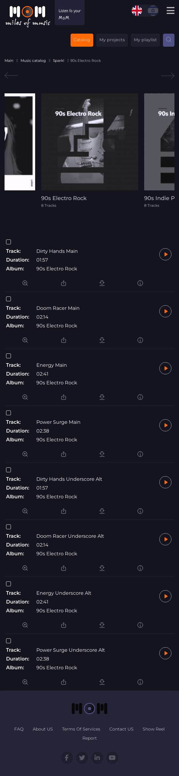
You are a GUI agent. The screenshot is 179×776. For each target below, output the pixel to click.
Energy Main (51, 365)
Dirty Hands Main (57, 251)
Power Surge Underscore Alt (70, 650)
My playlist (145, 39)
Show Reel (154, 729)
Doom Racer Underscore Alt (70, 536)
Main (9, 60)
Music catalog (33, 60)
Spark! (58, 60)
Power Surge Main (58, 422)
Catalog (82, 39)
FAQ (19, 729)
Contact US (121, 729)
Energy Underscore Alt (63, 593)
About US (43, 729)
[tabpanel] (89, 150)
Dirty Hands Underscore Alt (69, 479)
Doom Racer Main (58, 308)
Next (167, 75)
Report (89, 738)
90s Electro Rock (56, 269)
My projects (112, 39)
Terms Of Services (81, 729)
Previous (11, 75)
